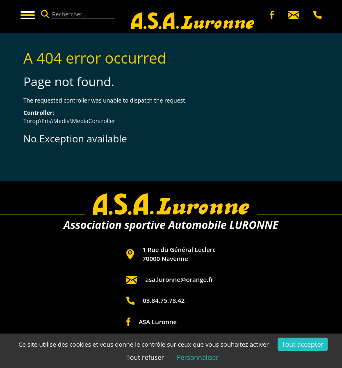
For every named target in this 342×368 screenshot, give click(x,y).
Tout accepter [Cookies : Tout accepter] (303, 344)
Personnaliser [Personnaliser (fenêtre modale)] (198, 357)
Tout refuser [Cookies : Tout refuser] (145, 357)
